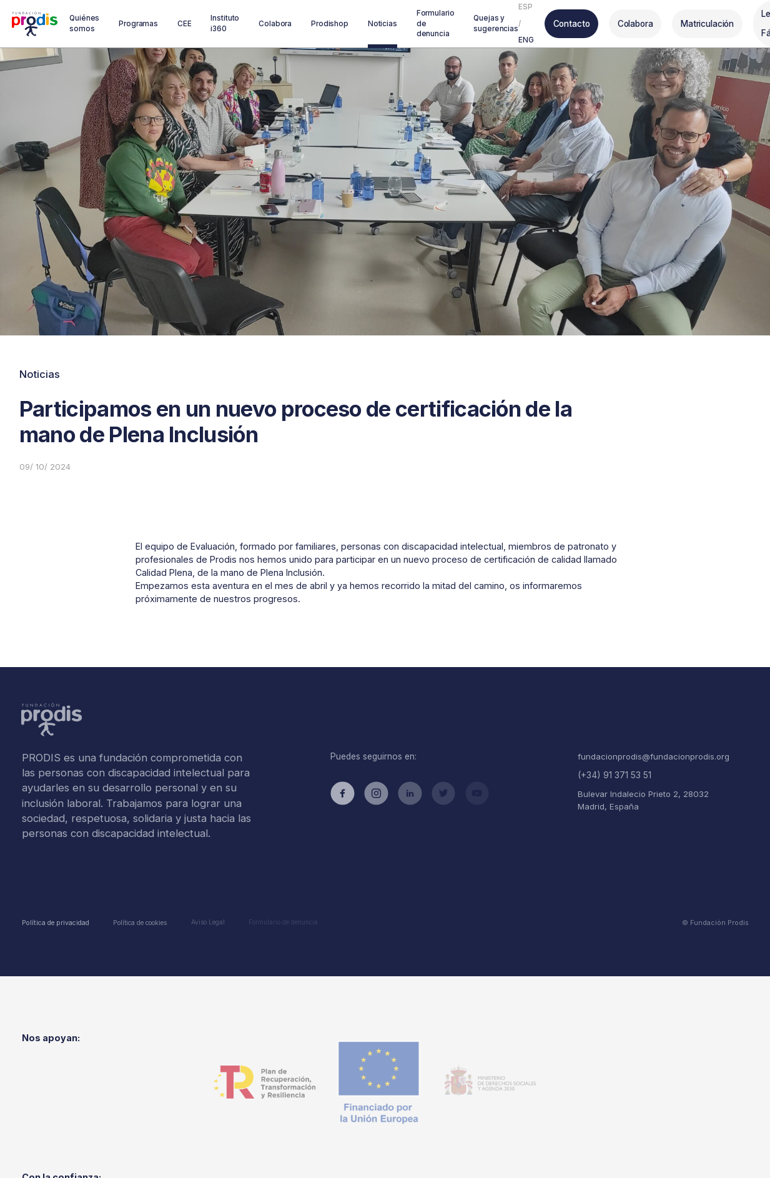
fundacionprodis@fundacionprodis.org (650, 745)
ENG (518, 39)
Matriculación (697, 22)
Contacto (563, 22)
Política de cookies (135, 904)
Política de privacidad (54, 904)
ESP (518, 6)
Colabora (625, 22)
